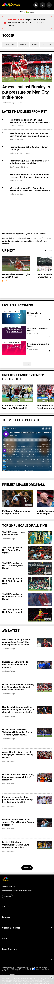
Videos (34, 44)
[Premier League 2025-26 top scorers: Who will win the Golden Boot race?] (44, 822)
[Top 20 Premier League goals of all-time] (40, 537)
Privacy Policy (25, 969)
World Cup (23, 44)
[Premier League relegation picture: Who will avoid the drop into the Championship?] (44, 800)
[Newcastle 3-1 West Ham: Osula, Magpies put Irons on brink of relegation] (44, 777)
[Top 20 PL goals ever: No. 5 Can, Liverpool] (40, 614)
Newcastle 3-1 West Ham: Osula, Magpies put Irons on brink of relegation (18, 777)
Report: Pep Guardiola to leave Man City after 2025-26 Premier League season (27, 22)
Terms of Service (16, 971)
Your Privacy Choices (43, 969)
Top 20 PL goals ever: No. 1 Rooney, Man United (12, 550)
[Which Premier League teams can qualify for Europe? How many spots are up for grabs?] (44, 642)
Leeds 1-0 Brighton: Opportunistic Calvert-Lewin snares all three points (15, 845)
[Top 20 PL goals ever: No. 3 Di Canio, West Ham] (40, 583)
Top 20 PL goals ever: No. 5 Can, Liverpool (12, 610)
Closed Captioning (23, 967)
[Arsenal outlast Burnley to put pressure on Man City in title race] (27, 68)
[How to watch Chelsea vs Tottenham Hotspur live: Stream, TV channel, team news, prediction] (44, 732)
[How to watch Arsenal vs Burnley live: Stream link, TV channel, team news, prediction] (44, 687)
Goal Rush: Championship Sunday (38, 329)
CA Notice (5, 971)
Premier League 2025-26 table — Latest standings (29, 148)
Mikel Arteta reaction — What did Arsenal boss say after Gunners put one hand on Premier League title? (29, 175)
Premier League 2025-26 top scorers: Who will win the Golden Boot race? (18, 822)
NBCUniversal (16, 975)
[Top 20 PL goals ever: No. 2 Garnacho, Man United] (40, 568)
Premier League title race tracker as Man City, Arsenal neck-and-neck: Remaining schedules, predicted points (29, 134)
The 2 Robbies (47, 44)
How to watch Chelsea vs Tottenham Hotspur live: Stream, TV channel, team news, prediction (18, 732)
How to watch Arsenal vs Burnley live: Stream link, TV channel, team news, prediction (18, 687)
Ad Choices (15, 969)
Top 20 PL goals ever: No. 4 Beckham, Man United (12, 596)
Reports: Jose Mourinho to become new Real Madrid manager (15, 664)
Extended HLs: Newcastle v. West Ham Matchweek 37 (16, 406)
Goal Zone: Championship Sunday (38, 345)
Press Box (6, 969)
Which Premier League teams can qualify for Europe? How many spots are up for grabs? (16, 642)
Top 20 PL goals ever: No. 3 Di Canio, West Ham (12, 581)
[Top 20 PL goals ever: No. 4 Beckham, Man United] (40, 599)
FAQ (32, 967)
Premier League (9, 44)
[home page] (11, 5)
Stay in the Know (8, 886)
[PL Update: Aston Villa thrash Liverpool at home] (17, 498)
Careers (12, 967)
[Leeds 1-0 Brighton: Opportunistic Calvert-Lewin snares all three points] (44, 845)
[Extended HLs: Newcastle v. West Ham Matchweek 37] (17, 393)
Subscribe (7, 897)
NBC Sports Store (41, 967)
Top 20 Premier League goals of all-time (13, 533)
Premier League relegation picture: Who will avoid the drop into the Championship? (17, 800)
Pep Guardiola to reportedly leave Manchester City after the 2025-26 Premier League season (31, 121)
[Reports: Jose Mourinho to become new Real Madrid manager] (44, 665)
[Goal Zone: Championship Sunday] (14, 348)
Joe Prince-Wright (8, 103)
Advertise (5, 967)
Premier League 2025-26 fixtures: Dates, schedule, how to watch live (29, 162)
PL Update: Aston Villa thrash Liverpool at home (16, 512)
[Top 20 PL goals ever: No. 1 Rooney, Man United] (40, 552)
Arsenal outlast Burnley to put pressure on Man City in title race (26, 92)
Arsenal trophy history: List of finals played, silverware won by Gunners (17, 755)
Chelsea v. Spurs (34, 313)
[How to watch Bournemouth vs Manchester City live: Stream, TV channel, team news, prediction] (44, 710)
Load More (27, 868)
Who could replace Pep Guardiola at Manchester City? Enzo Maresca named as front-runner (30, 189)
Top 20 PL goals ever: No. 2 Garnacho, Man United (12, 566)
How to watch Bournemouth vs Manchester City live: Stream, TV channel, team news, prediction (18, 709)
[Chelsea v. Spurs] (14, 317)
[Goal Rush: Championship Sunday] (14, 332)
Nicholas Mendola (16, 126)
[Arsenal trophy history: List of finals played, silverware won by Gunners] (44, 755)
